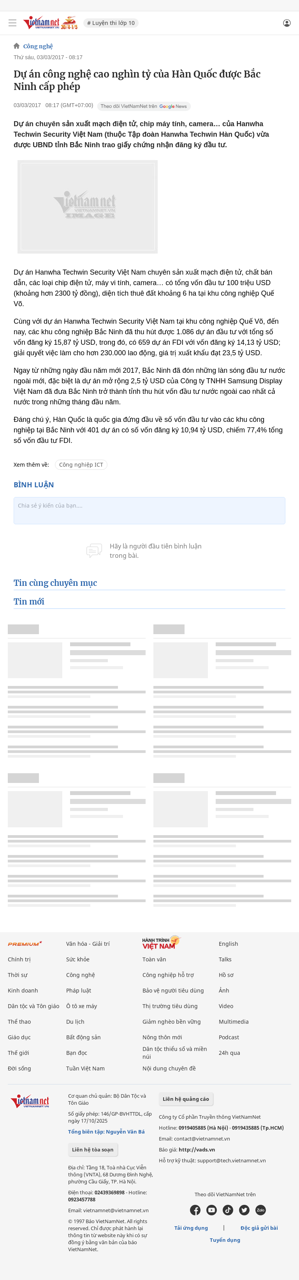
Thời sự (17, 975)
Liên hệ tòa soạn (93, 1149)
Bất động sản (83, 1037)
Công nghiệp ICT (81, 464)
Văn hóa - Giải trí (88, 943)
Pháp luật (78, 990)
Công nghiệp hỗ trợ (168, 975)
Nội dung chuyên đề (169, 1068)
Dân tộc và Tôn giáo (33, 1006)
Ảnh (224, 990)
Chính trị (19, 959)
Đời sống (19, 1068)
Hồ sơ (226, 975)
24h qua (229, 1052)
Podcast (229, 1037)
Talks (225, 959)
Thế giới (18, 1052)
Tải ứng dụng (191, 1227)
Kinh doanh (23, 990)
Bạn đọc (76, 1052)
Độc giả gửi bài (259, 1227)
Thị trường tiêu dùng (170, 1006)
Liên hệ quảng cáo (186, 1098)
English (228, 943)
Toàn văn (154, 959)
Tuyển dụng (225, 1239)
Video (226, 1006)
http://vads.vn (197, 1149)
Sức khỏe (78, 959)
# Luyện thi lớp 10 (111, 22)
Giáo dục (19, 1037)
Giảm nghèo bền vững (171, 1021)
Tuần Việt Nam (85, 1068)
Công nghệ (38, 46)
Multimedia (234, 1021)
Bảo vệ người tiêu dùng (173, 990)
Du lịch (75, 1021)
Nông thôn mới (162, 1037)
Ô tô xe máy (81, 1006)
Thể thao (19, 1021)
